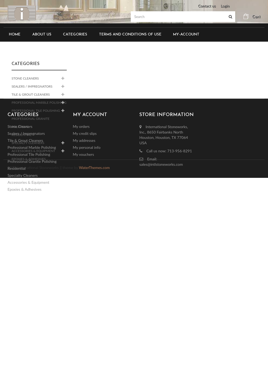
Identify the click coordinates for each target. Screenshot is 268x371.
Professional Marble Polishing (39, 102)
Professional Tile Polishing (36, 111)
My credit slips (85, 222)
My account (90, 203)
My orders (81, 215)
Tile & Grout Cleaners (31, 94)
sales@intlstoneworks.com (161, 253)
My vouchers (83, 243)
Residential (21, 135)
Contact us (207, 5)
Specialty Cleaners (28, 143)
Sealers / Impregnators (32, 86)
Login (225, 5)
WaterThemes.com (94, 301)
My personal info (87, 236)
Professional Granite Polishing (31, 123)
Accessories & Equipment (33, 151)
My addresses (84, 229)
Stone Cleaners (25, 78)
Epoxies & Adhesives (29, 159)
